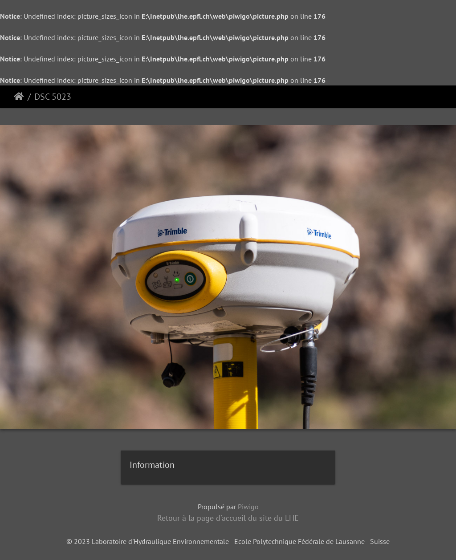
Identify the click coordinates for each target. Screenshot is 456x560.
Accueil (19, 96)
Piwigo (248, 506)
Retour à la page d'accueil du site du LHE (228, 518)
